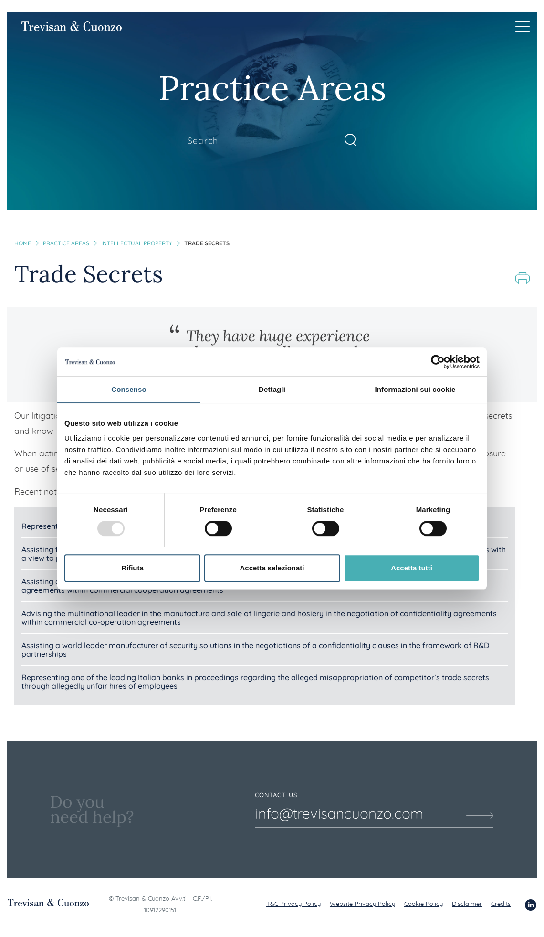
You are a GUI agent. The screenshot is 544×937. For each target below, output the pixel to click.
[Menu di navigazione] (522, 26)
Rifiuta (132, 568)
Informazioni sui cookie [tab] (415, 389)
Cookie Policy (423, 904)
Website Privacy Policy (362, 904)
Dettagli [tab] (272, 389)
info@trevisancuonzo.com (339, 813)
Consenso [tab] (128, 389)
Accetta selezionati (272, 568)
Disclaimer (467, 904)
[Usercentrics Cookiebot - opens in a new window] (438, 362)
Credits (501, 904)
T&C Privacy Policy (293, 904)
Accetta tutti (411, 568)
